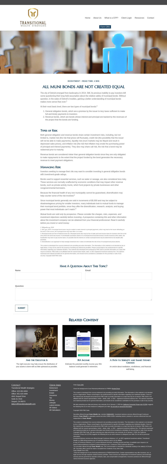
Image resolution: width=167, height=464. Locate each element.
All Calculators (54, 410)
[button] (100, 18)
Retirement (53, 388)
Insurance (53, 395)
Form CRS (105, 27)
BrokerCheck (116, 388)
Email (88, 270)
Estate (51, 393)
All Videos (53, 408)
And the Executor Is (37, 360)
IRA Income (83, 360)
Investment (53, 390)
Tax (50, 398)
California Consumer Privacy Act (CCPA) (135, 404)
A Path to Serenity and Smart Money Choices (130, 361)
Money (52, 400)
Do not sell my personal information (121, 406)
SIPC (112, 414)
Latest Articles (54, 405)
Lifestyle (52, 403)
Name (18, 270)
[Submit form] (21, 308)
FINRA (109, 414)
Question (19, 286)
